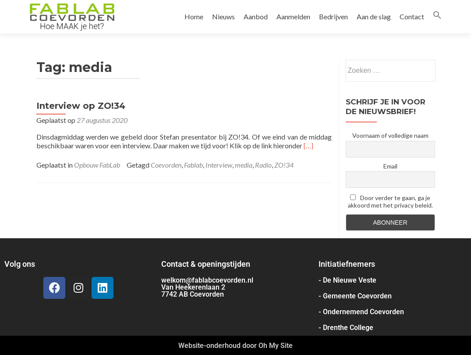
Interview (218, 165)
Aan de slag (374, 16)
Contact (412, 16)
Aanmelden (293, 16)
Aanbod (256, 16)
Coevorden (166, 165)
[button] (437, 16)
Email (390, 166)
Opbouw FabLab (97, 165)
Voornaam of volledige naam (390, 135)
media (243, 165)
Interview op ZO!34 (80, 105)
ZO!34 (284, 165)
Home (193, 16)
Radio (263, 165)
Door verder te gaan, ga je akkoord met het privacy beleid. (390, 201)
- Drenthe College (346, 327)
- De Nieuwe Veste (347, 280)
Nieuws (223, 16)
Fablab (193, 165)
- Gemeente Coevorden (355, 296)
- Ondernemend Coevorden (361, 312)
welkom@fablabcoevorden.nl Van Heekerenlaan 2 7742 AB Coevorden (207, 287)
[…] (308, 145)
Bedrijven (333, 16)
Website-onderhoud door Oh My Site (235, 345)
